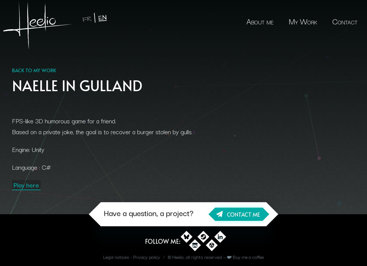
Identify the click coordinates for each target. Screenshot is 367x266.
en (102, 18)
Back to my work (34, 70)
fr (87, 19)
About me (260, 21)
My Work (303, 21)
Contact (344, 21)
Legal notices (116, 256)
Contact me (243, 214)
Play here (26, 185)
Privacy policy (146, 256)
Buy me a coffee (248, 256)
